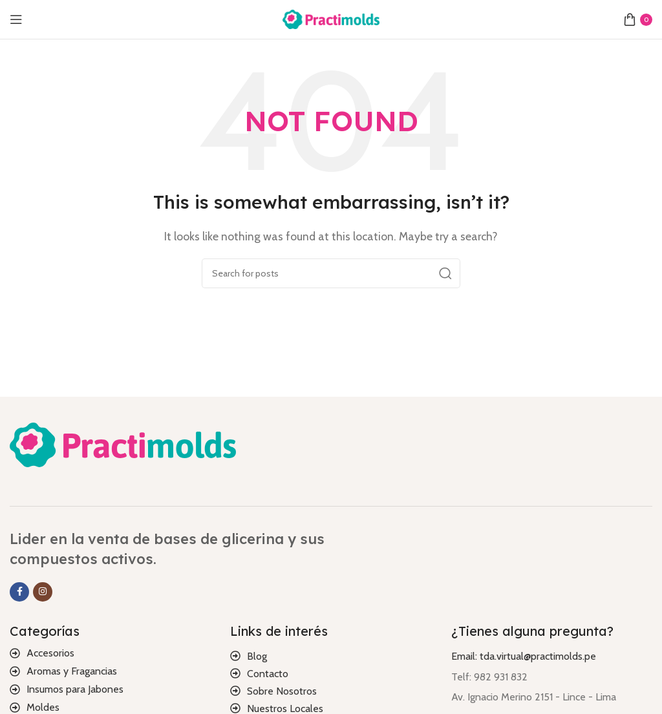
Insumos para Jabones (75, 689)
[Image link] (123, 443)
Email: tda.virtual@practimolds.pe (523, 656)
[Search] (331, 273)
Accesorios (50, 653)
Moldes (43, 707)
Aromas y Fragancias (72, 671)
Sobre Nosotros (282, 691)
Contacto (267, 673)
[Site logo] (331, 18)
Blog (257, 656)
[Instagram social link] (42, 592)
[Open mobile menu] (16, 19)
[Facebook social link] (19, 592)
